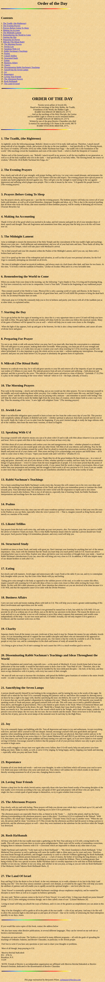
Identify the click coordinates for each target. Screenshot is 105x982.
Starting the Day (10, 37)
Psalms (7, 53)
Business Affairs (11, 63)
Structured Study (11, 58)
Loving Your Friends (12, 77)
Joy (5, 72)
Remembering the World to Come (17, 35)
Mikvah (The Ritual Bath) (14, 42)
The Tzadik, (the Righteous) (14, 23)
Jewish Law (9, 46)
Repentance (9, 74)
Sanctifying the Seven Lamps (16, 70)
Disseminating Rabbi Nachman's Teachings (22, 67)
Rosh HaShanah (10, 81)
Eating (7, 60)
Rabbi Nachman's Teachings (15, 51)
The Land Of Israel (12, 83)
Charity (7, 65)
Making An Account (11, 30)
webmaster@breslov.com (70, 980)
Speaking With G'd (12, 49)
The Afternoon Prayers (13, 79)
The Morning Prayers (13, 44)
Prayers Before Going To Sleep (16, 28)
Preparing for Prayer (11, 39)
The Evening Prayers (11, 26)
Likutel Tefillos (10, 56)
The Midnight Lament (12, 33)
